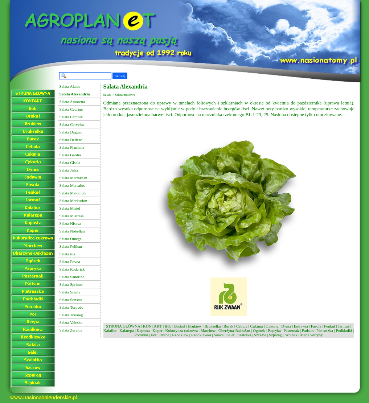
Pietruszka (324, 330)
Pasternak (291, 330)
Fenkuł (329, 326)
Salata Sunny (70, 292)
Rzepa (164, 335)
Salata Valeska (71, 322)
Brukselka (213, 326)
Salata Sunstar (71, 299)
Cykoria (272, 326)
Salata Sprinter (71, 284)
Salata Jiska (69, 170)
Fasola (316, 326)
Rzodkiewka (201, 335)
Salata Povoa (70, 261)
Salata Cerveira (72, 124)
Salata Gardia (70, 155)
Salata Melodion (73, 193)
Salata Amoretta (72, 101)
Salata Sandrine (72, 277)
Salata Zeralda (71, 330)
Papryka (274, 330)
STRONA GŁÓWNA (123, 326)
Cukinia (256, 326)
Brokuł (179, 326)
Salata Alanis (70, 86)
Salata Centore (71, 117)
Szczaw (260, 335)
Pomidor (141, 335)
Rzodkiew (180, 335)
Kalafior (110, 330)
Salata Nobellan (72, 231)
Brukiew (195, 326)
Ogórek (259, 330)
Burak (228, 326)
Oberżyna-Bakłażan (234, 330)
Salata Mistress (72, 216)
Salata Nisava (70, 223)
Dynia (286, 326)
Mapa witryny (311, 335)
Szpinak (290, 335)
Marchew (208, 330)
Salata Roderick (72, 269)
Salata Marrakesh (73, 178)
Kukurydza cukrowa (181, 330)
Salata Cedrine (71, 109)
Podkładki (344, 330)
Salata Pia (67, 254)
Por (153, 335)
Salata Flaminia (72, 147)
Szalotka (244, 335)
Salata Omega (71, 239)
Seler (230, 335)
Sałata (219, 335)
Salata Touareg (71, 315)
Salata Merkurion (73, 200)
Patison (307, 330)
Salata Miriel (70, 208)
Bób (168, 326)
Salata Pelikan (71, 246)
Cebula (241, 326)
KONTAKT (152, 326)
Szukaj (120, 76)
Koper (157, 330)
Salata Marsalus (72, 185)
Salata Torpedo (71, 307)
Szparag (275, 335)
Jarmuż (343, 326)
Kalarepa (126, 330)
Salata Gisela (70, 162)
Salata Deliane (71, 139)
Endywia (301, 326)
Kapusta (143, 330)
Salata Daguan (71, 132)
